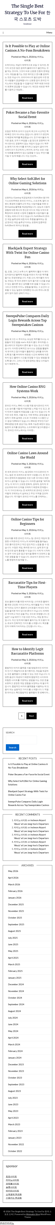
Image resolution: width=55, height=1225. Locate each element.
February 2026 (15, 891)
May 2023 (13, 1111)
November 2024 (16, 991)
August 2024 (14, 1011)
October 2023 (15, 1077)
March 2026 (14, 884)
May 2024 (13, 1031)
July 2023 (13, 1097)
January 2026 (14, 897)
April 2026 (13, 877)
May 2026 (13, 871)
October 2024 (15, 997)
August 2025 (14, 931)
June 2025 (13, 944)
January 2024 (14, 1057)
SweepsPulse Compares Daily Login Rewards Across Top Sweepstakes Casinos (27, 320)
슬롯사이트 (11, 1187)
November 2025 (16, 911)
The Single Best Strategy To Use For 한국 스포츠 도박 (27, 12)
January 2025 (14, 977)
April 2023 (13, 1117)
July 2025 (13, 937)
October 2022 (15, 1151)
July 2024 (13, 1017)
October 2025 (15, 917)
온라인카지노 (7, 1223)
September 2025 (16, 924)
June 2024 (13, 1024)
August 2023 (14, 1091)
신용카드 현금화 (14, 1197)
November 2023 (16, 1071)
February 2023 (15, 1131)
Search (10, 732)
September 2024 (16, 1004)
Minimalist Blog (33, 1214)
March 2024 (14, 1044)
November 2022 (16, 1144)
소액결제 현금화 (14, 1194)
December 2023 (16, 1064)
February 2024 (15, 1051)
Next (31, 716)
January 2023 (14, 1137)
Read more (27, 98)
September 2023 (16, 1084)
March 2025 (14, 964)
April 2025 (13, 957)
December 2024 (16, 984)
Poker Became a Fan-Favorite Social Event (29, 774)
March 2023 (14, 1124)
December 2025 (16, 904)
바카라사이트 (12, 1190)
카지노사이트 (20, 820)
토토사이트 (11, 1176)
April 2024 (13, 1037)
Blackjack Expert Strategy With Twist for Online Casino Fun (27, 252)
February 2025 (15, 971)
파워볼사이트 (12, 1183)
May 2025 (13, 951)
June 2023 (13, 1104)
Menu (49, 32)
